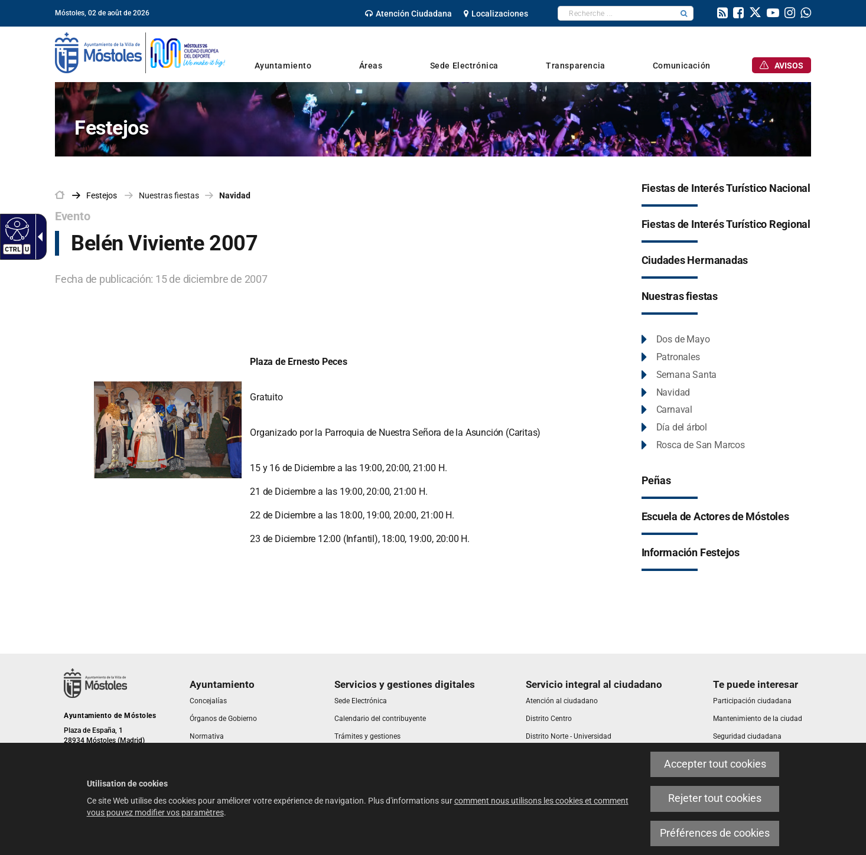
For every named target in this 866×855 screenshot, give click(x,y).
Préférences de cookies (715, 833)
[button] (684, 13)
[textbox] (616, 13)
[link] (408, 13)
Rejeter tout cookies (714, 798)
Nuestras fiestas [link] (169, 195)
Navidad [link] (234, 195)
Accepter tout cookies (715, 764)
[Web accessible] (16, 228)
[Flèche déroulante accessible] (38, 237)
